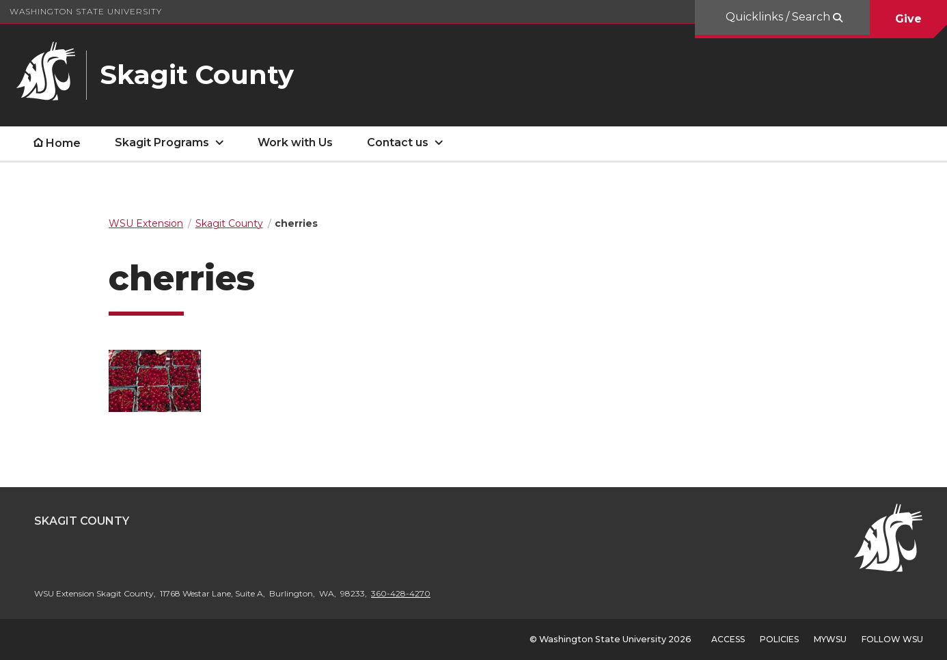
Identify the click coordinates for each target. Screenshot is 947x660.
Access (728, 639)
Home (63, 143)
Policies (779, 639)
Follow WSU (892, 639)
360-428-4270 (400, 593)
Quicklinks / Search (779, 16)
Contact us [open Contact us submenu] (397, 142)
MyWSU (830, 639)
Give (908, 18)
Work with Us (295, 142)
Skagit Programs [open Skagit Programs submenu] (162, 142)
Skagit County (81, 520)
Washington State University (86, 11)
